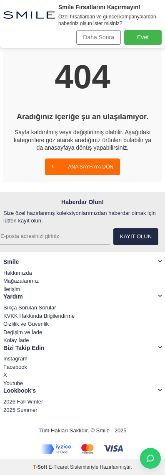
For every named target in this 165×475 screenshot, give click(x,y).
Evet (143, 37)
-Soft (40, 467)
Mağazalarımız (21, 281)
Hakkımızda (17, 273)
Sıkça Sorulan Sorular (29, 307)
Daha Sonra (98, 37)
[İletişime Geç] (150, 458)
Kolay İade (16, 340)
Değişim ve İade (22, 332)
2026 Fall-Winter (23, 401)
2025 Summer (20, 410)
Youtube (13, 383)
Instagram (15, 358)
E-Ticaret (59, 467)
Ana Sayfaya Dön (82, 166)
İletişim (11, 289)
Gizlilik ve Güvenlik (26, 324)
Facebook (15, 367)
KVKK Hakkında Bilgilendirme (39, 316)
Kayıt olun (136, 236)
